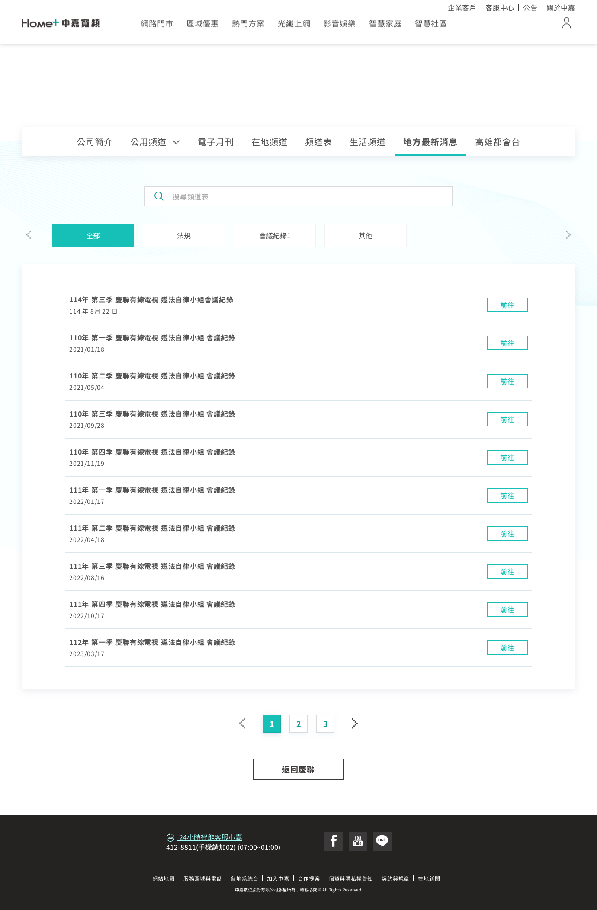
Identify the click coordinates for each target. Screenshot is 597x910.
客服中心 (499, 7)
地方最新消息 (430, 141)
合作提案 (309, 878)
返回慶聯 (298, 769)
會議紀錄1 (275, 235)
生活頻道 (368, 141)
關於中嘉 (560, 7)
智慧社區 (431, 26)
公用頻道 (155, 141)
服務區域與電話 (202, 878)
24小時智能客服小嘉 (204, 837)
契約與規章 (395, 878)
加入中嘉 (278, 878)
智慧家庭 (385, 26)
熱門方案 (248, 26)
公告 (530, 7)
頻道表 (318, 141)
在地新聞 (429, 878)
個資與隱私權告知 (351, 878)
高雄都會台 (497, 141)
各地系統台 (244, 878)
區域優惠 (202, 26)
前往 (507, 305)
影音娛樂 (339, 26)
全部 (93, 235)
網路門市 (157, 26)
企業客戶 (462, 7)
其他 (365, 235)
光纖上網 (294, 26)
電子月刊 (216, 141)
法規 (184, 235)
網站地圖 (164, 878)
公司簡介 (95, 141)
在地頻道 (269, 141)
